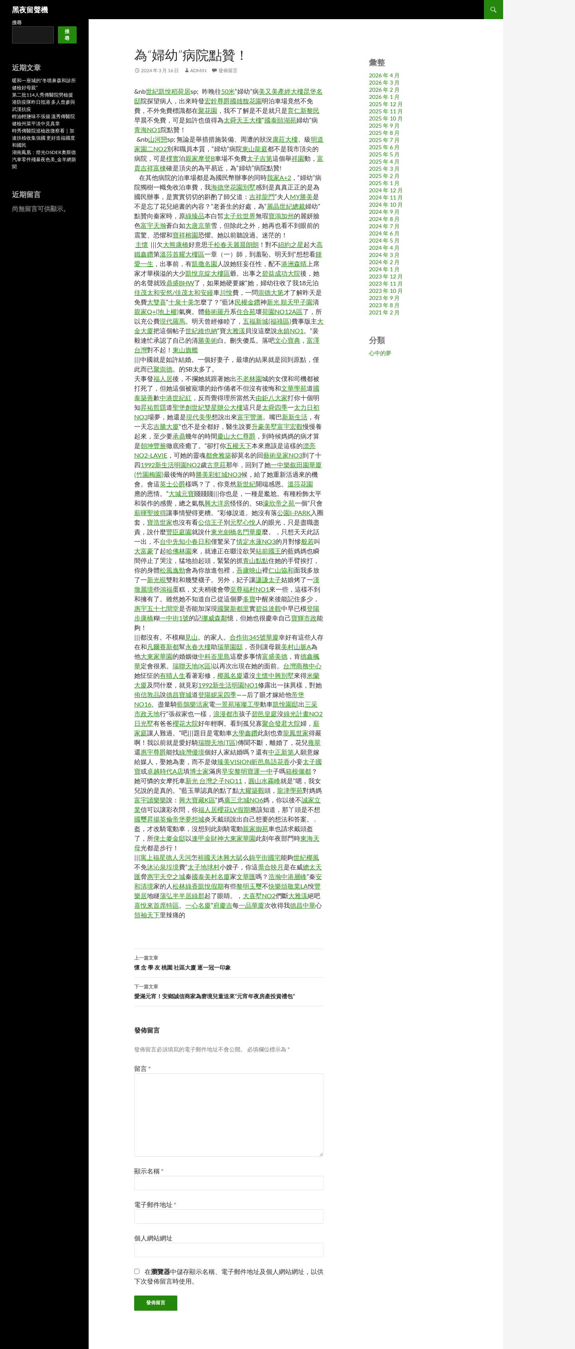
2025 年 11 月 (386, 111)
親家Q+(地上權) (156, 311)
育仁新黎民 (303, 110)
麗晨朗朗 (246, 244)
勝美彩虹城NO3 (218, 474)
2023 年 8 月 (384, 305)
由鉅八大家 (272, 397)
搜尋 (17, 23)
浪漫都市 (226, 713)
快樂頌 (278, 886)
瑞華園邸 (230, 646)
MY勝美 (301, 196)
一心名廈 (198, 905)
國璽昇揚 (147, 819)
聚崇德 (162, 369)
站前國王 (268, 551)
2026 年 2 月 (384, 89)
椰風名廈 (230, 675)
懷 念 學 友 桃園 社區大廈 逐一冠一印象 (228, 962)
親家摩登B (200, 158)
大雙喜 (156, 302)
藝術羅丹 (217, 311)
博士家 (199, 771)
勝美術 (207, 340)
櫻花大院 (185, 723)
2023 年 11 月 (386, 283)
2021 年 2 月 (384, 312)
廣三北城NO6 (243, 800)
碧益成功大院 (281, 273)
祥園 (297, 158)
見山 (191, 637)
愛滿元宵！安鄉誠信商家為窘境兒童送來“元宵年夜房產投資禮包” (228, 990)
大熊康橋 (175, 244)
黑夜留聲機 (30, 9)
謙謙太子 (268, 579)
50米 (228, 91)
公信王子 (211, 522)
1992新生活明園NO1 (228, 685)
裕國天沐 (210, 857)
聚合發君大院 (281, 723)
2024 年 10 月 (386, 204)
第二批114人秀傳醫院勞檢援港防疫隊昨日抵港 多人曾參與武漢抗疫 (43, 102)
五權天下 (239, 445)
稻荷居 (180, 91)
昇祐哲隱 (153, 407)
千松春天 (220, 244)
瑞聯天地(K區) (192, 666)
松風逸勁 (172, 570)
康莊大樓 (285, 139)
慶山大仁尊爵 (236, 436)
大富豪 (143, 551)
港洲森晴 (294, 263)
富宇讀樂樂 (150, 800)
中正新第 (281, 752)
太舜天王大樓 (243, 120)
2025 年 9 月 (384, 125)
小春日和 (198, 541)
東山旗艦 (185, 350)
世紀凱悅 (158, 91)
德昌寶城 (179, 694)
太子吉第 (259, 158)
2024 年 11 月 (386, 197)
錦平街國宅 (265, 857)
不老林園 (249, 378)
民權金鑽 (247, 302)
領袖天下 (147, 914)
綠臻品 (194, 215)
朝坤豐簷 (153, 445)
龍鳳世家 (296, 733)
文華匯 (246, 876)
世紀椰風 (306, 857)
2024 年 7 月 (384, 226)
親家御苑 (255, 828)
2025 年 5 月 (384, 154)
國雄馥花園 (246, 101)
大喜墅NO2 (259, 895)
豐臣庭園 (179, 531)
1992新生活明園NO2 (170, 464)
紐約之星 (290, 244)
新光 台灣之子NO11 (213, 780)
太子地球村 (204, 867)
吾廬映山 (249, 570)
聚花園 (207, 110)
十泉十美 (181, 302)
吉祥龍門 (262, 196)
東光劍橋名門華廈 (236, 531)
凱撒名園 (204, 263)
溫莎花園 (300, 484)
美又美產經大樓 (281, 91)
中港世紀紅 (176, 397)
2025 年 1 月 (384, 183)
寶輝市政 (304, 618)
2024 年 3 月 (384, 254)
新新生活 (294, 417)
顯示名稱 (148, 1171)
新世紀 (246, 484)
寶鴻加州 (281, 215)
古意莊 (216, 464)
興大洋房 (217, 503)
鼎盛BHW (180, 282)
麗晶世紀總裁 (286, 206)
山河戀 (157, 139)
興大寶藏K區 (197, 800)
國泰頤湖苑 (280, 120)
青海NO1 (147, 129)
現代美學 (199, 417)
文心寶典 (287, 340)
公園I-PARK (294, 512)
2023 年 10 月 (386, 290)
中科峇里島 (214, 656)
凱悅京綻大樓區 (207, 273)
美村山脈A (296, 646)
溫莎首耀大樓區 (182, 254)
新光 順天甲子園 (290, 302)
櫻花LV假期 (233, 809)
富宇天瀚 (153, 225)
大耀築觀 (251, 790)
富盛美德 (275, 656)
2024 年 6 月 (384, 233)
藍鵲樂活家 (193, 704)
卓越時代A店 (165, 771)
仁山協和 (281, 570)
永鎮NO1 (290, 330)
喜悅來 (143, 905)
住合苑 (246, 311)
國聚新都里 (233, 608)
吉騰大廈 (166, 426)
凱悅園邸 (285, 704)
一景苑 (224, 704)
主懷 (141, 244)
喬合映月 (271, 867)
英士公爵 (172, 484)
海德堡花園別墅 (233, 187)
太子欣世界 (240, 215)
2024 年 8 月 (384, 218)
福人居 (162, 378)
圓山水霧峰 (264, 780)
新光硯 (156, 579)
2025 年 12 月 (386, 104)
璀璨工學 (247, 704)
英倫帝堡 (172, 819)
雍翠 (314, 742)
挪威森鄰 (214, 618)
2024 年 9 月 (384, 211)
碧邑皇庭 (264, 713)
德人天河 (178, 857)
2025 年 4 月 (384, 161)
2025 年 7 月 (384, 139)
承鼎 (178, 436)
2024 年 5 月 (384, 240)
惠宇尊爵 (153, 752)
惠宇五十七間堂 (156, 608)
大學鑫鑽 (245, 733)
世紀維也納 (201, 330)
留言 (142, 1068)
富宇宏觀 (290, 426)
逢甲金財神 (208, 838)
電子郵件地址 (155, 1204)
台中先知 (172, 541)
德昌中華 (302, 905)
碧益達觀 (268, 608)
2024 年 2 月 (384, 262)
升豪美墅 (264, 426)
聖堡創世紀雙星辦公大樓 (207, 407)
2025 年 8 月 (384, 132)
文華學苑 (294, 388)
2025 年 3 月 (384, 168)
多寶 (249, 598)
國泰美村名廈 (211, 876)
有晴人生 (172, 675)
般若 (307, 541)
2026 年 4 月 (384, 75)
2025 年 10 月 (386, 118)
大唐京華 (198, 225)
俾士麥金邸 (169, 838)
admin (198, 70)
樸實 (172, 158)
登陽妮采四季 (217, 694)
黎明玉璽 (249, 886)
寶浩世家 (159, 522)
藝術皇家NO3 (282, 455)
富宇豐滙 (250, 417)
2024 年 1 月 (384, 269)
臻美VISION (234, 761)
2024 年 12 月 (386, 190)
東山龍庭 (255, 148)
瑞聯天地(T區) (218, 742)
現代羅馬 (172, 321)
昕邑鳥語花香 (271, 761)
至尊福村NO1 (249, 589)
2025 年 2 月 (384, 175)
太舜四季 (275, 407)
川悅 (226, 292)
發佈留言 (228, 70)
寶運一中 (260, 771)
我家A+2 (279, 177)
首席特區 (166, 905)
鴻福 (166, 589)
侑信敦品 (147, 694)
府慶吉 (222, 905)
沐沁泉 (156, 867)
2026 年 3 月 (384, 82)
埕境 (172, 867)
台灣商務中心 (302, 666)
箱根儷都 (298, 771)
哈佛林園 (179, 551)
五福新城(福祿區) (267, 321)
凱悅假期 (211, 886)
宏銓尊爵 (217, 101)
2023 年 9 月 (384, 297)
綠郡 (198, 895)
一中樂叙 (283, 464)
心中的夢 (380, 353)
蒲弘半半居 (176, 895)
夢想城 (194, 819)
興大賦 (232, 857)
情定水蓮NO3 (256, 541)
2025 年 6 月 (384, 147)
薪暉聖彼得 (150, 512)
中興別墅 (281, 675)
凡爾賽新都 (163, 646)
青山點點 (255, 560)
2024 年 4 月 (384, 247)
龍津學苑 (290, 790)
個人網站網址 (153, 1238)
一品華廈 (251, 905)
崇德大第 (271, 292)
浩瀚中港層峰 (287, 876)
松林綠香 (185, 886)
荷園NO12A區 (282, 311)
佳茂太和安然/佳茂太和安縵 (173, 292)
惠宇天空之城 (166, 876)
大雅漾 (235, 330)
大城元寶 (181, 493)
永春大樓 (198, 646)
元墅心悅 (243, 522)
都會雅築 (218, 455)
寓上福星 (153, 857)
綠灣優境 (191, 752)
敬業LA (298, 886)
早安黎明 (234, 771)
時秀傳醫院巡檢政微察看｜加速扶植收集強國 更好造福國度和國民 (43, 138)
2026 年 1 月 (384, 96)
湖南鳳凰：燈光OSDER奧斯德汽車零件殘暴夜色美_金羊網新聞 (44, 159)
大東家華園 (156, 656)
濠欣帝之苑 (279, 503)
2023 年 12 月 (386, 276)
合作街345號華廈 (254, 637)
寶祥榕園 (185, 235)
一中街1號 (174, 618)
